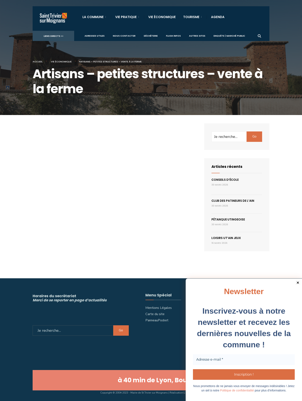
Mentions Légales (158, 308)
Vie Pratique (126, 17)
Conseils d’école (225, 180)
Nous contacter (124, 35)
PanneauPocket (156, 320)
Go (254, 136)
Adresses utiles (94, 35)
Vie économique (61, 61)
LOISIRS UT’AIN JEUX (226, 238)
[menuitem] (96, 16)
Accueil (38, 61)
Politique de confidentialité (237, 390)
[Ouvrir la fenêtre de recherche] (259, 35)
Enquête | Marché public (229, 35)
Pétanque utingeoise (228, 219)
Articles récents (226, 166)
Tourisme (191, 17)
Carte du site (155, 314)
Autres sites (197, 35)
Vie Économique (162, 17)
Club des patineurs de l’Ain (232, 201)
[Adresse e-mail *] (244, 359)
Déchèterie (151, 35)
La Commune (93, 17)
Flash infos (173, 35)
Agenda (218, 17)
